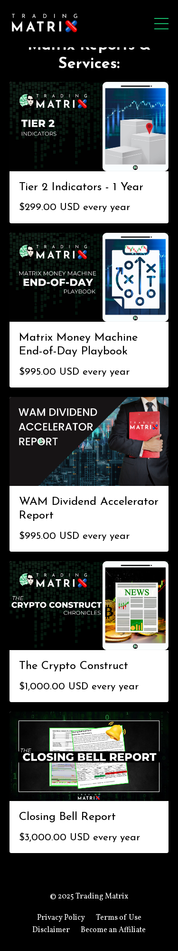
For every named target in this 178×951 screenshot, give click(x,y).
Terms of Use (118, 918)
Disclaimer (51, 930)
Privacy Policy (61, 918)
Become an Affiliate (113, 930)
